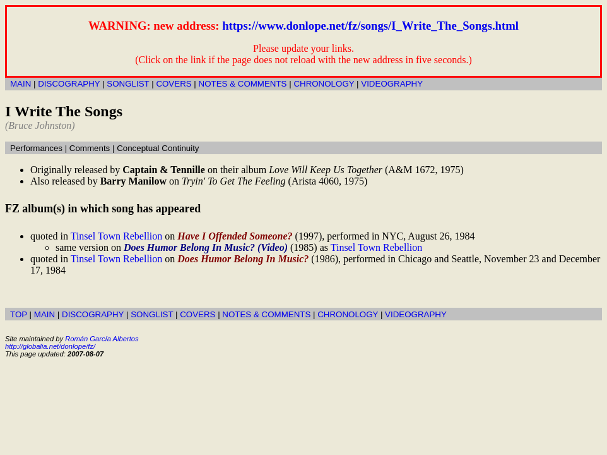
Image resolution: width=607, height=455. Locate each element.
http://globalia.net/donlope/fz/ (50, 346)
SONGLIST (128, 83)
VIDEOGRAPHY (392, 83)
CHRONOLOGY (323, 83)
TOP (18, 314)
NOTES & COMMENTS (243, 83)
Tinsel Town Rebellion (117, 236)
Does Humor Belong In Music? (243, 258)
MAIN (20, 83)
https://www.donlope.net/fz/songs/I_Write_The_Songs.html (370, 25)
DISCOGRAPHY (69, 83)
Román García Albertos (101, 339)
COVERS (173, 83)
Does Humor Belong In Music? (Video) (206, 247)
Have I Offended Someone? (234, 236)
